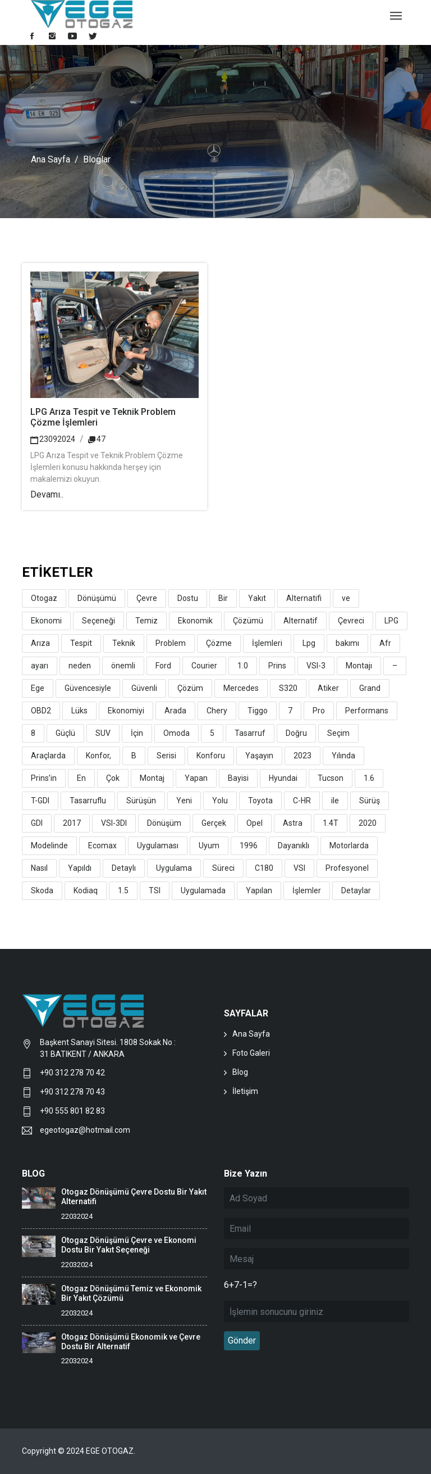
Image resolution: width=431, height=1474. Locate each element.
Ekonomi (46, 620)
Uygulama (174, 867)
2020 (368, 823)
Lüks (79, 710)
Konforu (210, 755)
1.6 (369, 778)
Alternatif (300, 620)
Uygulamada (203, 890)
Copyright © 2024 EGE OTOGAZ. (79, 1450)
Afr (385, 643)
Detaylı (124, 867)
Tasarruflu (88, 800)
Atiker (328, 688)
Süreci (223, 867)
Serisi (166, 755)
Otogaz (44, 598)
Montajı (359, 665)
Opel (254, 823)
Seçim (338, 733)
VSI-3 (315, 665)
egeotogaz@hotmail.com (85, 1129)
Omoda (176, 733)
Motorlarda (349, 845)
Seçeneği (98, 620)
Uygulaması (157, 845)
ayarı (39, 665)
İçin (137, 733)
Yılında (343, 755)
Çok (113, 778)
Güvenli (144, 688)
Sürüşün (141, 800)
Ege (37, 688)
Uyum (209, 845)
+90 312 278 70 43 (72, 1091)
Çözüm (190, 688)
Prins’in (44, 778)
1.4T (330, 823)
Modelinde (49, 845)
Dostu (187, 598)
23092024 (52, 439)
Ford (163, 665)
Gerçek (213, 823)
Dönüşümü (96, 598)
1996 (249, 845)
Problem (170, 643)
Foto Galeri (251, 1052)
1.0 (242, 665)
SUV (103, 733)
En (81, 778)
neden (79, 665)
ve (346, 598)
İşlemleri (267, 643)
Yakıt (257, 598)
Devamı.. (46, 494)
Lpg (308, 643)
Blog (240, 1072)
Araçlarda (48, 755)
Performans (366, 710)
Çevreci (351, 620)
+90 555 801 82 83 (72, 1110)
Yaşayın (259, 755)
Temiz (146, 620)
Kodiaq (86, 890)
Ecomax (102, 845)
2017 (72, 823)
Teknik (123, 643)
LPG (391, 620)
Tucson (330, 778)
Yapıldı (79, 867)
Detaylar (356, 890)
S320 (288, 688)
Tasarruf (250, 733)
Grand (369, 688)
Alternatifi (304, 598)
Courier (204, 665)
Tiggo (257, 710)
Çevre (146, 598)
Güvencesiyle (88, 688)
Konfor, (98, 755)
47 (97, 439)
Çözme (219, 643)
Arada (175, 710)
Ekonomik (195, 620)
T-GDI (40, 800)
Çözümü (248, 620)
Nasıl (39, 867)
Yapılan (259, 890)
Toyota (260, 800)
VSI (299, 867)
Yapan (196, 778)
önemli (123, 665)
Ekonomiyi (126, 710)
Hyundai (283, 778)
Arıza (40, 643)
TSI (155, 890)
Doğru (296, 733)
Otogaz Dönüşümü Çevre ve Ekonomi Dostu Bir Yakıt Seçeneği (128, 1245)
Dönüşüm (164, 823)
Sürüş (369, 800)
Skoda (42, 890)
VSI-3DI (114, 823)
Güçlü (65, 733)
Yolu (220, 800)
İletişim (245, 1091)
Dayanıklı (293, 845)
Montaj (152, 778)
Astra (292, 823)
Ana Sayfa (50, 159)
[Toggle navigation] (396, 17)
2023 (302, 755)
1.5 (123, 890)
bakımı (347, 643)
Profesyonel (347, 867)
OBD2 (41, 710)
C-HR (302, 800)
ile (335, 800)
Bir (223, 598)
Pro (319, 710)
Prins (277, 665)
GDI (37, 823)
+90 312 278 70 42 (72, 1072)
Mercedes (241, 688)
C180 (264, 867)
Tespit (81, 643)
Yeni (184, 800)
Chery (217, 710)
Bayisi (238, 778)
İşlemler (306, 890)
